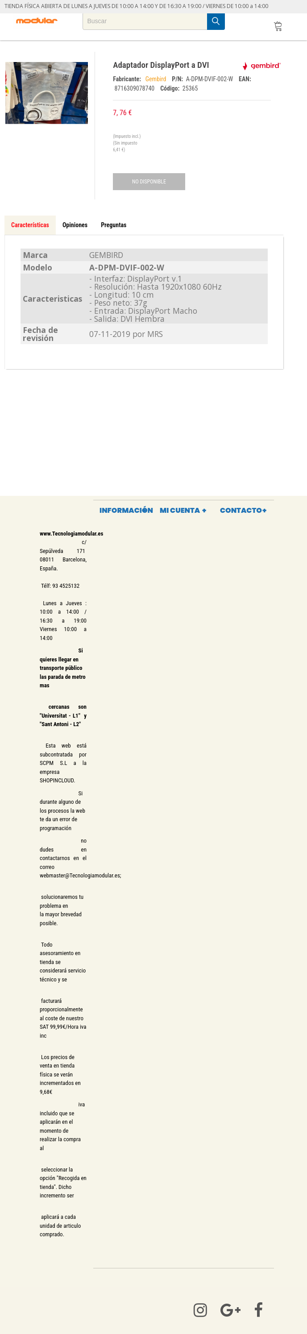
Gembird (156, 79)
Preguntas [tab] (113, 225)
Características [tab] (30, 225)
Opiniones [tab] (74, 225)
